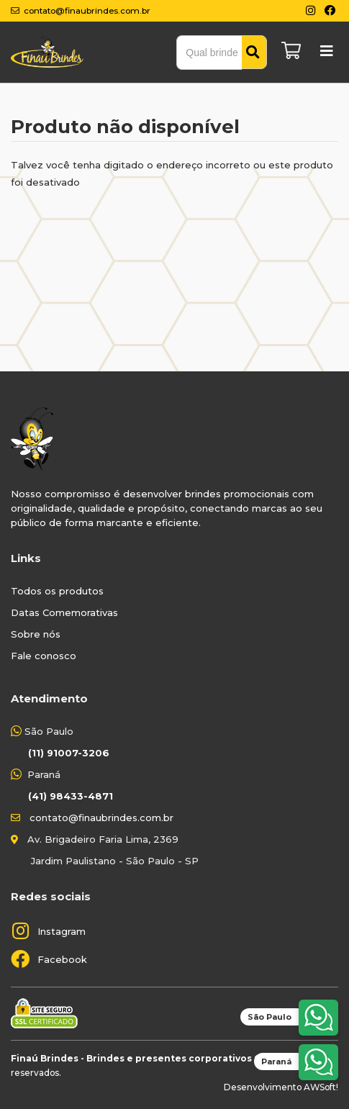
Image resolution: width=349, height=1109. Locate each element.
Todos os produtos (57, 591)
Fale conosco (43, 655)
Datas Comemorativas (64, 612)
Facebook (62, 959)
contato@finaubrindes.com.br (101, 817)
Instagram (61, 931)
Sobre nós (35, 634)
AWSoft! (321, 1087)
